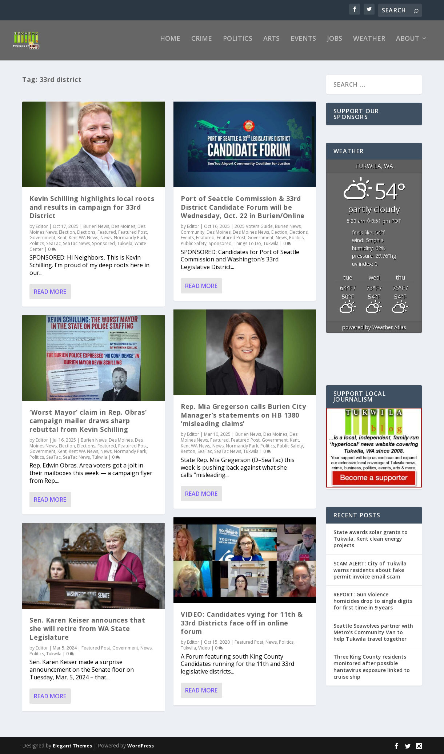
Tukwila (124, 248)
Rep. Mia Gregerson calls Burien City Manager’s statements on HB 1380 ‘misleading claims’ (243, 420)
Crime (201, 44)
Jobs (334, 44)
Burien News (96, 231)
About (407, 44)
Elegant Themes (72, 750)
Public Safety (194, 248)
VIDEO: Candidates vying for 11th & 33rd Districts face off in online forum (242, 628)
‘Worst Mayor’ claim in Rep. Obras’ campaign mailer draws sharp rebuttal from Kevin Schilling (88, 426)
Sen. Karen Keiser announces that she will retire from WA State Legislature (87, 634)
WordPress (140, 750)
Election (67, 237)
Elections (86, 237)
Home (170, 44)
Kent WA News (83, 243)
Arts (271, 44)
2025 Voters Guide (254, 231)
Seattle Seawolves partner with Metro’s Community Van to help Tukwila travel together (373, 637)
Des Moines (123, 231)
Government (42, 243)
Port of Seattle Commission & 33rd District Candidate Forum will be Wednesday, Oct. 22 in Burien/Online (243, 212)
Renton (188, 456)
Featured (106, 237)
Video (204, 653)
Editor (42, 231)
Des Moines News (251, 237)
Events (303, 44)
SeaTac (53, 248)
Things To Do (247, 248)
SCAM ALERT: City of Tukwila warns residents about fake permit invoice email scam (370, 575)
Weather (369, 44)
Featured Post (132, 237)
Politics (237, 44)
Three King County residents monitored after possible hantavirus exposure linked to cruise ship (371, 671)
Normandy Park (130, 243)
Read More (50, 297)
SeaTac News (76, 248)
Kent (62, 243)
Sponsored (103, 248)
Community (192, 237)
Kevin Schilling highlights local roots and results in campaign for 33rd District (91, 212)
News (106, 243)
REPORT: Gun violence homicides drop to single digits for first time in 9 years (372, 606)
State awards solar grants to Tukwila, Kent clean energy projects (370, 544)
